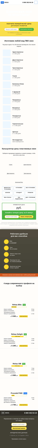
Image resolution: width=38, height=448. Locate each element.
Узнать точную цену (26, 216)
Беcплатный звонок (19, 428)
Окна (5, 2)
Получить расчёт (26, 29)
